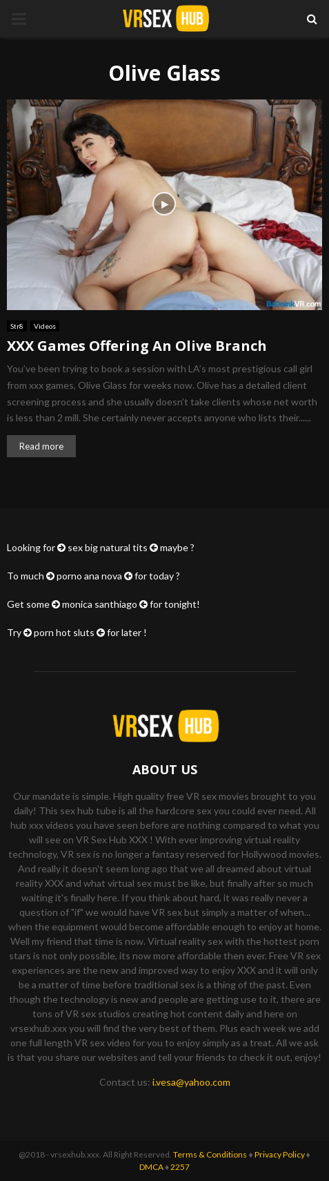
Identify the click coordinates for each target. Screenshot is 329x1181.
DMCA (151, 1167)
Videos (45, 326)
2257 (180, 1167)
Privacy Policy (280, 1154)
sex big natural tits (108, 547)
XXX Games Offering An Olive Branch (137, 345)
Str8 (16, 326)
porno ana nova (89, 576)
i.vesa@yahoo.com (191, 1082)
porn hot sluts (64, 632)
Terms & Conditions (210, 1154)
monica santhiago (99, 604)
